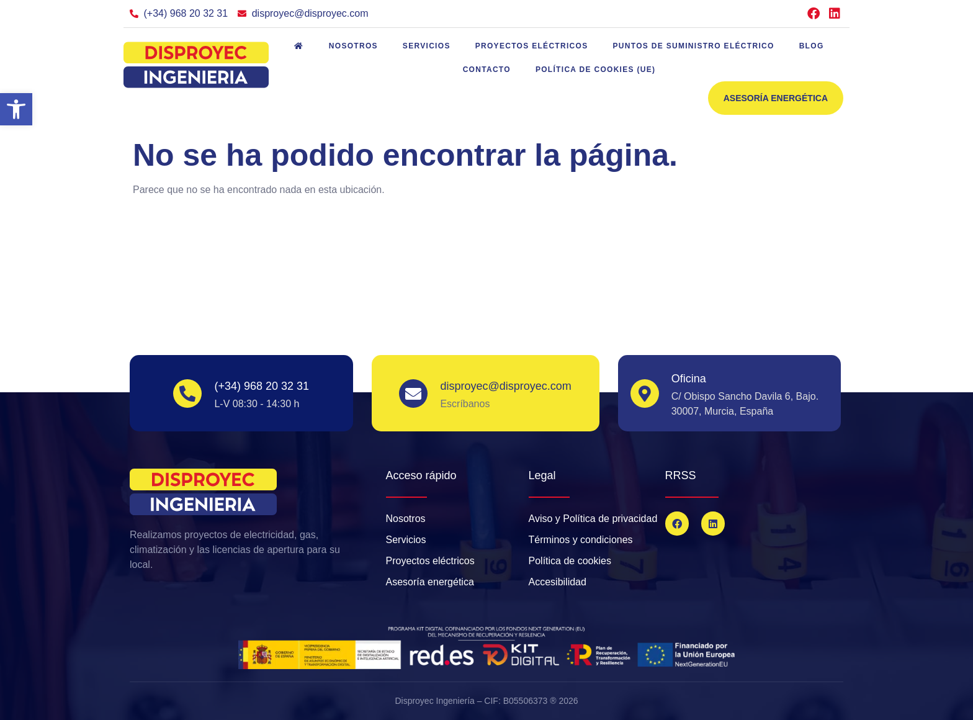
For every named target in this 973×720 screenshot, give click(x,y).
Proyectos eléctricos (531, 46)
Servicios (427, 46)
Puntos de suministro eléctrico (693, 46)
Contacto (487, 69)
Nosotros (353, 46)
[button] (16, 109)
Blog (811, 46)
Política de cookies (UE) (595, 69)
